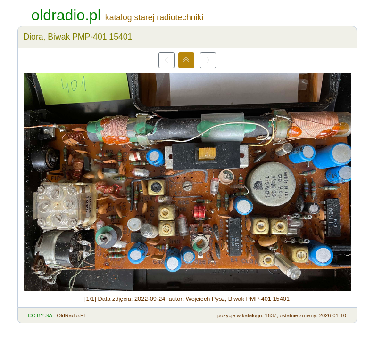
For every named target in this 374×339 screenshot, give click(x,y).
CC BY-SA (40, 315)
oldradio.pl (66, 15)
